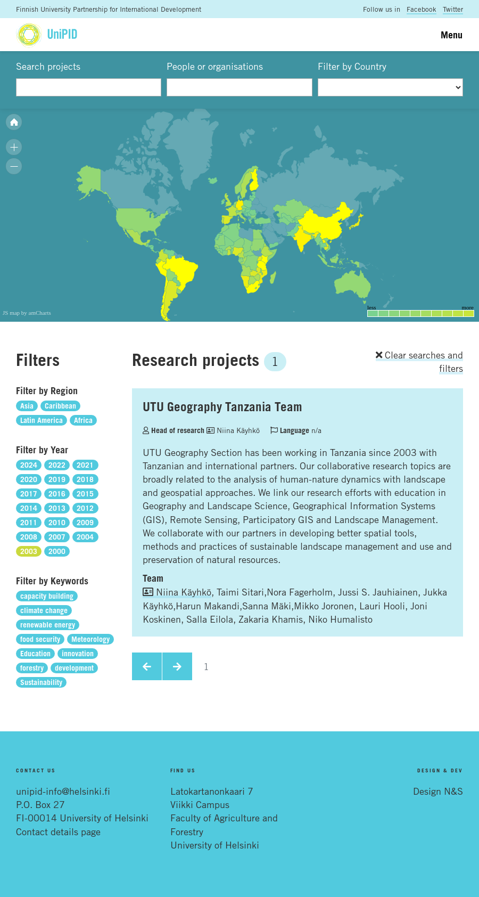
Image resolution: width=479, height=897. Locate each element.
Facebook (421, 9)
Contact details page (58, 831)
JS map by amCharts (27, 312)
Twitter (453, 9)
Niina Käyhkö (233, 430)
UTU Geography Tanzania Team (222, 406)
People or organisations (215, 66)
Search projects (48, 66)
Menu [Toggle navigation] (452, 34)
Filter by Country (352, 66)
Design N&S (438, 791)
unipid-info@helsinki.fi (63, 791)
